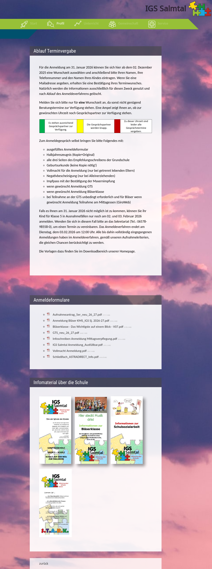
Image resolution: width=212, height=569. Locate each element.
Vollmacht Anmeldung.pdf (74, 351)
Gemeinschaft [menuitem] (128, 23)
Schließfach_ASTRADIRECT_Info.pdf (80, 357)
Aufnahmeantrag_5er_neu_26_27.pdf (81, 315)
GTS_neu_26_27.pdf (70, 333)
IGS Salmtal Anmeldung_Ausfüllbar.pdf (82, 345)
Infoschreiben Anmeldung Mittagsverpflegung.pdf (89, 339)
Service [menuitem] (163, 23)
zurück (43, 563)
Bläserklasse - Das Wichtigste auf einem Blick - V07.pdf (92, 327)
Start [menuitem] (33, 23)
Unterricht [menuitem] (91, 23)
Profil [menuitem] (60, 23)
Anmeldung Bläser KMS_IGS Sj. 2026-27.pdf (85, 321)
